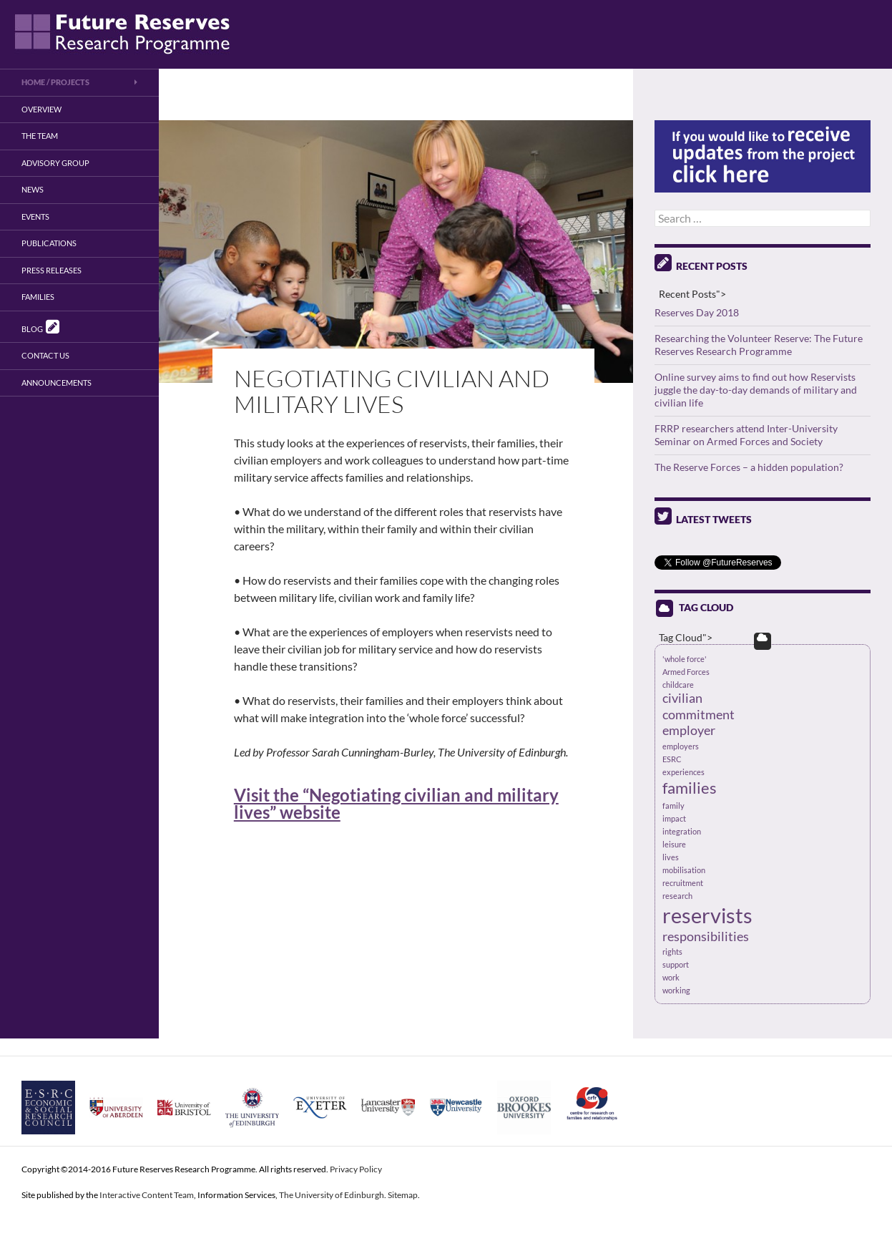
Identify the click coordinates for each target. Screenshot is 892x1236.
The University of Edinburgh (331, 1194)
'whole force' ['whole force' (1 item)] (684, 658)
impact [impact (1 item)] (674, 818)
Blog (40, 326)
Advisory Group (55, 162)
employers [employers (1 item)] (680, 746)
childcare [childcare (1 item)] (678, 684)
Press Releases (51, 270)
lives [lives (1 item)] (670, 857)
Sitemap (403, 1194)
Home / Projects (55, 82)
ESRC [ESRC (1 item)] (672, 759)
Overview (41, 109)
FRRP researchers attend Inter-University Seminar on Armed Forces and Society (746, 434)
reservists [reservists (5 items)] (707, 915)
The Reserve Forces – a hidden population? (749, 467)
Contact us (45, 355)
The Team (39, 135)
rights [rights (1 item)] (672, 951)
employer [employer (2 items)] (688, 730)
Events (35, 216)
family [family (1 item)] (673, 805)
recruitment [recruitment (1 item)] (682, 882)
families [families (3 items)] (689, 787)
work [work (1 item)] (671, 977)
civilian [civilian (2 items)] (682, 698)
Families (37, 296)
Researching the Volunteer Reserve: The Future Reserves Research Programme (759, 344)
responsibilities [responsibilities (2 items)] (705, 936)
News (32, 189)
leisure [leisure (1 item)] (674, 844)
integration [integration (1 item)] (681, 831)
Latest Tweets (703, 519)
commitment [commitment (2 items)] (698, 714)
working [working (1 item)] (676, 990)
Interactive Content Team (146, 1194)
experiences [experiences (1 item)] (683, 772)
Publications (49, 243)
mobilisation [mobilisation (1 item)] (683, 870)
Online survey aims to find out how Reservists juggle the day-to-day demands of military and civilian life (756, 390)
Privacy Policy (356, 1169)
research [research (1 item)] (677, 895)
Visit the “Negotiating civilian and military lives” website (396, 803)
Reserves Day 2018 (697, 312)
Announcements (56, 382)
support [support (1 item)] (675, 964)
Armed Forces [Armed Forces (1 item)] (686, 671)
